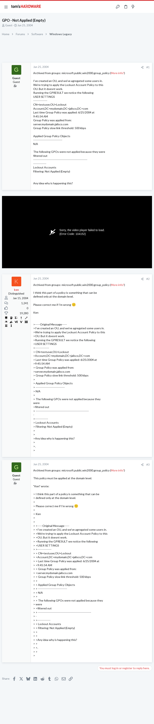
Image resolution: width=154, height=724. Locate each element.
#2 (148, 278)
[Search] (148, 6)
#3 (148, 464)
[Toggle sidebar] (140, 6)
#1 (148, 67)
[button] (6, 6)
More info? (117, 73)
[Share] (142, 67)
